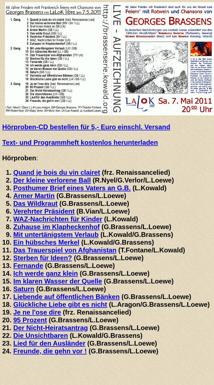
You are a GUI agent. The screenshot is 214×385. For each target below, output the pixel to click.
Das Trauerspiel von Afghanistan (65, 250)
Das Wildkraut (35, 203)
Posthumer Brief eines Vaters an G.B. (72, 188)
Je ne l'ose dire (37, 312)
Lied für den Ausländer (49, 343)
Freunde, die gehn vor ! (50, 351)
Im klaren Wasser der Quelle (57, 281)
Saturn (23, 289)
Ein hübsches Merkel (46, 242)
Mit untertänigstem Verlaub (56, 234)
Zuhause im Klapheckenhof (56, 227)
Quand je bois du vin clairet (56, 172)
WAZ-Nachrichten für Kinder (57, 219)
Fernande (28, 265)
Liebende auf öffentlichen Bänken (66, 296)
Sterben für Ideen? (42, 258)
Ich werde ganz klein (45, 273)
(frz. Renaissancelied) (96, 312)
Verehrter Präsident (43, 211)
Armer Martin (34, 195)
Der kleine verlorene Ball (52, 180)
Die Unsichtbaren (40, 335)
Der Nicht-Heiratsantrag (50, 327)
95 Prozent (30, 320)
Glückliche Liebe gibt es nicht (60, 304)
